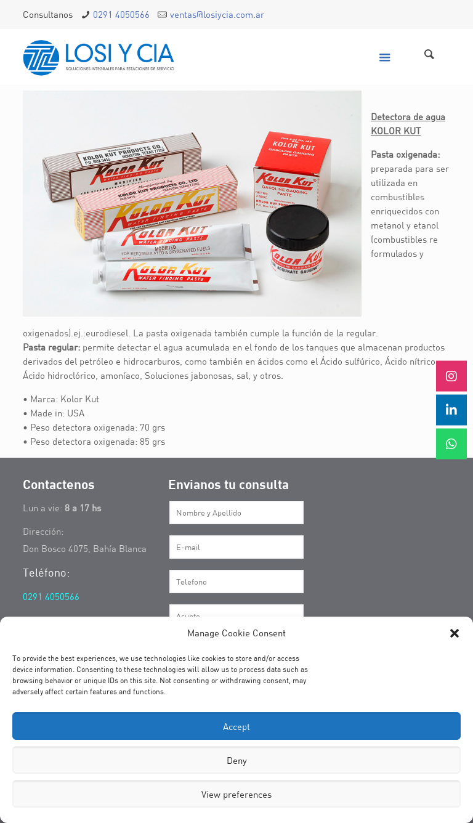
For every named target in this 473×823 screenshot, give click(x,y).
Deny (237, 760)
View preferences (236, 794)
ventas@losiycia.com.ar (217, 14)
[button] (454, 633)
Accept (236, 726)
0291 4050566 (121, 14)
